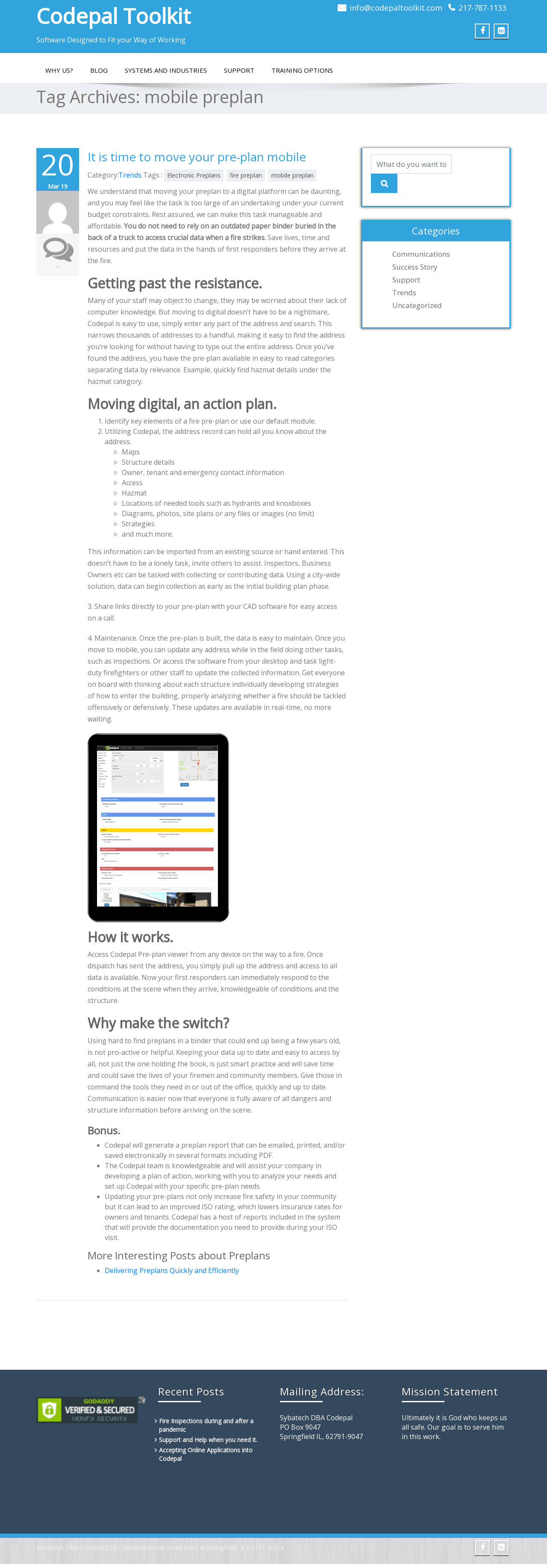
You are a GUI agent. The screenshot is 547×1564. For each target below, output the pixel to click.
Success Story (415, 267)
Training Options (302, 70)
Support (239, 70)
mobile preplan (292, 175)
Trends (129, 175)
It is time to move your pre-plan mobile (197, 156)
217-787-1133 (482, 8)
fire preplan (246, 175)
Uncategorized (417, 305)
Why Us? (59, 70)
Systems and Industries (166, 70)
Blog (99, 70)
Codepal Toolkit (113, 15)
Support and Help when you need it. (208, 1440)
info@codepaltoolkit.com (396, 8)
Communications (421, 254)
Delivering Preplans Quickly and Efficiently (172, 1270)
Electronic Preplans (194, 175)
